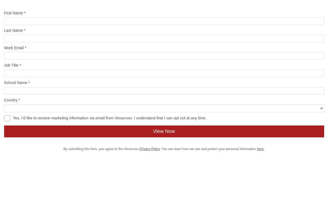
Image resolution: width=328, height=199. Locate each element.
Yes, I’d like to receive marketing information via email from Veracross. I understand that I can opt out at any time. (110, 118)
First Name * (15, 13)
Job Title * (12, 65)
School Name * (17, 82)
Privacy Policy (150, 149)
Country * (12, 100)
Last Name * (14, 30)
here (260, 149)
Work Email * (15, 48)
